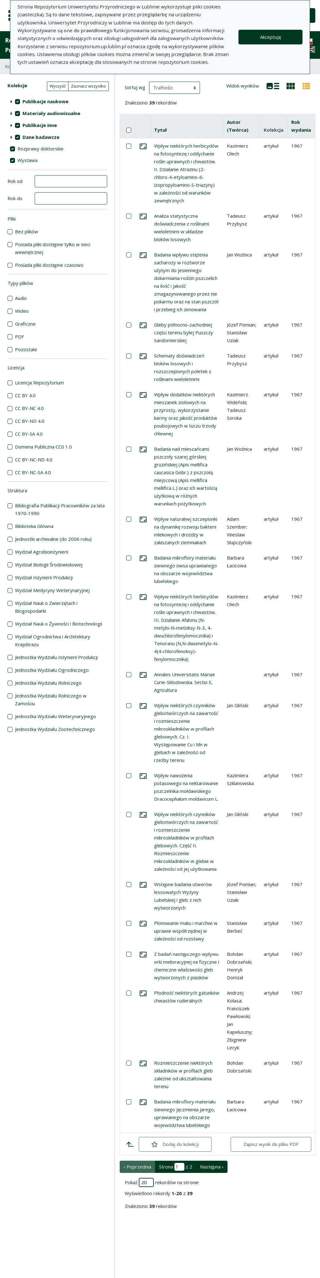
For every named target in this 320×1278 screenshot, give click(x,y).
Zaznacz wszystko (88, 86)
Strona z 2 (175, 1167)
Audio (21, 298)
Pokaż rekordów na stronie (162, 1182)
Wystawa (28, 160)
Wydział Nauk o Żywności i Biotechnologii (58, 624)
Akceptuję (270, 37)
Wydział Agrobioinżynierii (41, 552)
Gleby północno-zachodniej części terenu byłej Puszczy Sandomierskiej (183, 332)
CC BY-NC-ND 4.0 (33, 459)
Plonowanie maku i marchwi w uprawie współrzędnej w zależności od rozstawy (186, 931)
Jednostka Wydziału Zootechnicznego (55, 729)
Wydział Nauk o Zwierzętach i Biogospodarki (46, 607)
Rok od (15, 181)
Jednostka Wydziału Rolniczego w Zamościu (51, 699)
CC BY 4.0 (25, 395)
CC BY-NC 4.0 (29, 408)
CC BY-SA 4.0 (29, 434)
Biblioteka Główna (34, 526)
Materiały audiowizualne (51, 113)
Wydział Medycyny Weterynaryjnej (52, 590)
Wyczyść (58, 86)
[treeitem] (57, 101)
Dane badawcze (40, 137)
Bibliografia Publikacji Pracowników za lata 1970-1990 (60, 509)
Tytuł (160, 130)
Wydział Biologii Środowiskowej (48, 564)
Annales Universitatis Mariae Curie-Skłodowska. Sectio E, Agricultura (184, 682)
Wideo (22, 311)
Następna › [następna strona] (211, 1167)
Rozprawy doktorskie (40, 148)
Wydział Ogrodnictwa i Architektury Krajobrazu (52, 640)
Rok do (15, 198)
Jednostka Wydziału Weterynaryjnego (55, 716)
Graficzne (25, 324)
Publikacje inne (39, 125)
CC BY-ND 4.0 (29, 421)
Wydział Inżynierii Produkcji (44, 577)
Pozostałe (26, 349)
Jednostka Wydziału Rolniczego (48, 683)
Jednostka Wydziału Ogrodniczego (52, 670)
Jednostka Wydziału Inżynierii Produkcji (56, 657)
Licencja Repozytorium (39, 382)
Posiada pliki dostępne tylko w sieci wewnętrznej (52, 248)
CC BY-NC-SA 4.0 (33, 472)
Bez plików (26, 231)
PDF (19, 336)
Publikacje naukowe (45, 101)
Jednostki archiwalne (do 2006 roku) (53, 539)
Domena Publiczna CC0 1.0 (43, 447)
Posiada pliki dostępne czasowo (49, 265)
